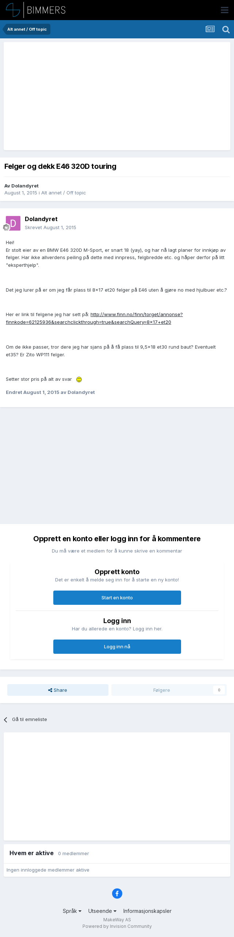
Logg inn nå (117, 646)
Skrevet (50, 227)
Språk (72, 911)
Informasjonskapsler (147, 911)
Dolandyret (25, 186)
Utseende (102, 911)
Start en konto (117, 597)
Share (57, 689)
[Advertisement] (92, 96)
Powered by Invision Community (117, 926)
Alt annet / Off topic (63, 193)
